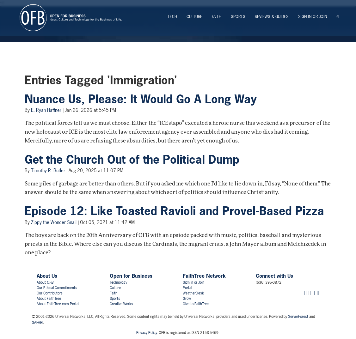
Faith (216, 16)
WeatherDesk (193, 293)
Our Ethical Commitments (57, 287)
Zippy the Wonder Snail (54, 222)
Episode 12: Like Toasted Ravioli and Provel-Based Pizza (174, 211)
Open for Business (131, 275)
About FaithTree (49, 298)
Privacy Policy (146, 332)
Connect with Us (274, 275)
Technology (118, 282)
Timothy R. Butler (48, 170)
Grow (187, 298)
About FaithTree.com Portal (58, 303)
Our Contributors (50, 293)
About (45, 282)
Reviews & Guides (272, 16)
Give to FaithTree (196, 303)
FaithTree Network (204, 275)
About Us (47, 275)
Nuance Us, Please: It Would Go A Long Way (141, 99)
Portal (187, 287)
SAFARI (37, 322)
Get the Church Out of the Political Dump (132, 159)
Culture (194, 16)
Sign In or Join (312, 16)
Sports (238, 16)
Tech (172, 16)
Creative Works (121, 303)
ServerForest (298, 316)
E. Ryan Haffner (46, 110)
